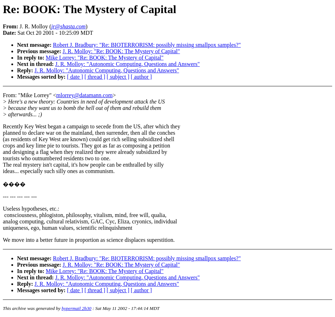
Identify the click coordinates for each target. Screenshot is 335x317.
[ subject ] (118, 77)
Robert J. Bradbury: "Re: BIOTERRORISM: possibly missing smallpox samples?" (147, 45)
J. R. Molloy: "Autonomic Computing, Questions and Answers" (127, 64)
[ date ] (75, 77)
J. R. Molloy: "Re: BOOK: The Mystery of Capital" (121, 51)
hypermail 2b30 (76, 308)
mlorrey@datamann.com (84, 95)
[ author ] (141, 77)
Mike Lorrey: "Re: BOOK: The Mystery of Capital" (104, 58)
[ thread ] (94, 77)
